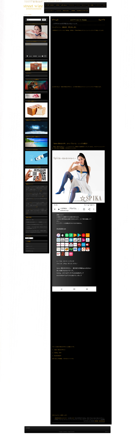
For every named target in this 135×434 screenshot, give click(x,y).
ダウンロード (90, 419)
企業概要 (73, 10)
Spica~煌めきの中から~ (98, 418)
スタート (84, 419)
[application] (36, 51)
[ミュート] (42, 56)
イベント (78, 5)
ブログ (104, 5)
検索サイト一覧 (29, 219)
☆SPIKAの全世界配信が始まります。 (66, 23)
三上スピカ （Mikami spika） (62, 10)
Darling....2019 (85, 418)
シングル (80, 419)
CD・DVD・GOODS (49, 5)
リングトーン (97, 419)
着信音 (92, 421)
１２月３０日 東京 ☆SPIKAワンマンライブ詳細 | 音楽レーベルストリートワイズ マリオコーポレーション (36, 195)
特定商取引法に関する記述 (82, 10)
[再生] (27, 56)
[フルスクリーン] (45, 56)
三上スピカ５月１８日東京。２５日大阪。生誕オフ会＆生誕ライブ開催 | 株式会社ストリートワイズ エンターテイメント (36, 211)
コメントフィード (30, 248)
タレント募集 (90, 5)
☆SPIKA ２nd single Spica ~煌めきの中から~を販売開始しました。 (36, 227)
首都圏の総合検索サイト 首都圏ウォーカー (36, 222)
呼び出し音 (87, 421)
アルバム (61, 419)
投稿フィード (29, 246)
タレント (84, 5)
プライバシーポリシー (49, 10)
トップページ (98, 5)
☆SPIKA (57, 5)
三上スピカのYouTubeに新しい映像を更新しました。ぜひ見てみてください (36, 231)
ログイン (28, 243)
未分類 (69, 418)
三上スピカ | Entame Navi (40, 198)
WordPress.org (29, 251)
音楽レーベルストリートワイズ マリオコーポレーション (43, 7)
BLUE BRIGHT (78, 418)
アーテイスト (71, 5)
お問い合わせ (64, 5)
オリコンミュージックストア (70, 419)
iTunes (91, 418)
